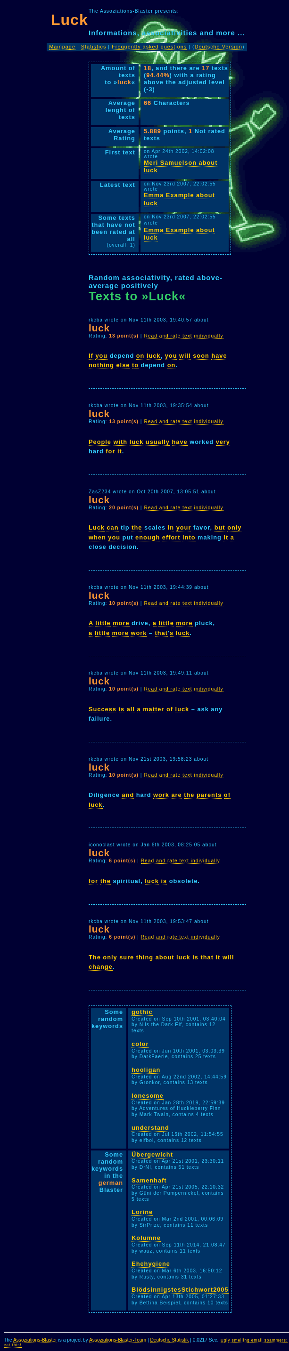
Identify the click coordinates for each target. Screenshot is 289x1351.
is (122, 709)
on (140, 355)
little (102, 623)
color (140, 1043)
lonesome (148, 1095)
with (121, 441)
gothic (142, 1011)
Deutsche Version (218, 46)
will (185, 355)
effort (171, 537)
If (91, 355)
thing (144, 957)
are (177, 794)
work (139, 632)
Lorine (142, 1211)
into (188, 537)
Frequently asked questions (149, 46)
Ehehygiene (151, 1263)
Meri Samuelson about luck (181, 166)
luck (154, 355)
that (161, 632)
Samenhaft (149, 1180)
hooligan (146, 1069)
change (101, 966)
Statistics (94, 46)
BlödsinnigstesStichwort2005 (180, 1289)
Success (102, 709)
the (137, 527)
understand (150, 1127)
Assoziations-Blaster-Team (117, 1340)
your (183, 527)
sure (126, 957)
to (135, 365)
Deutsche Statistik (169, 1340)
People (100, 441)
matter (153, 709)
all (131, 709)
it (119, 451)
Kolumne (146, 1237)
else (123, 365)
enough (147, 537)
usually (158, 441)
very (223, 441)
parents (209, 794)
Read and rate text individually (183, 335)
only (234, 527)
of (169, 709)
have (219, 355)
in (171, 527)
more (121, 623)
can (112, 527)
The (95, 957)
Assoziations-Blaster (35, 1340)
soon (201, 355)
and (128, 794)
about (165, 957)
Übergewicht (152, 1154)
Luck (97, 527)
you (101, 355)
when (97, 537)
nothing (101, 365)
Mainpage (62, 46)
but (220, 527)
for (110, 451)
